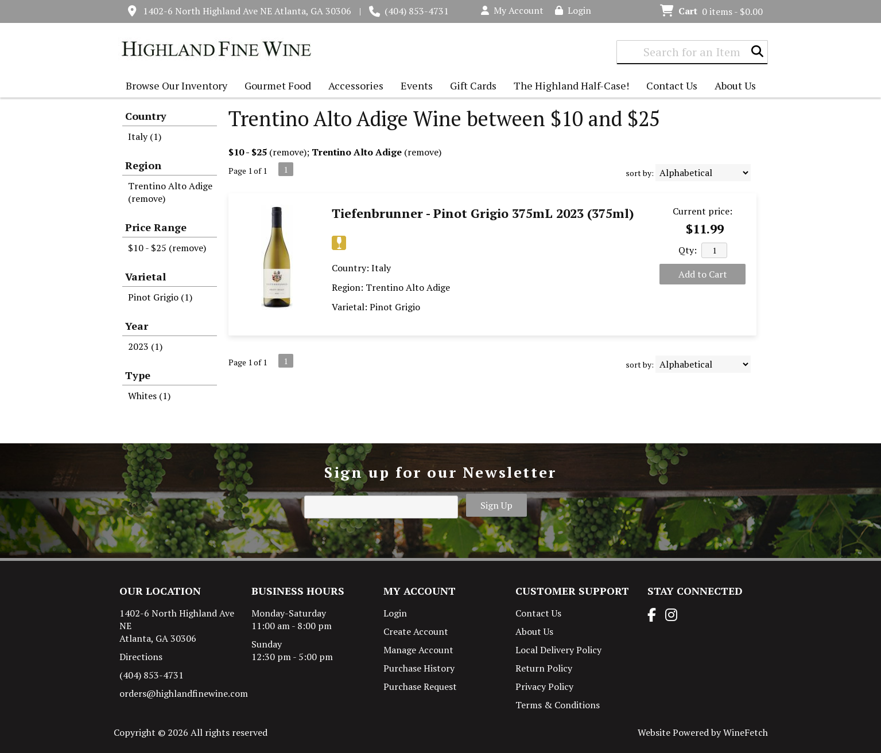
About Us (732, 87)
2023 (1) (145, 346)
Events (417, 85)
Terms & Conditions (557, 705)
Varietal (145, 276)
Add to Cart (702, 274)
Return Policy (543, 668)
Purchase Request (420, 686)
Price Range (156, 227)
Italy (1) (144, 136)
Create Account (415, 631)
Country (145, 116)
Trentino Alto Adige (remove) (170, 192)
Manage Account (418, 649)
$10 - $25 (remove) (167, 247)
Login (573, 10)
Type (137, 375)
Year (136, 326)
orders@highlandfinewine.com (183, 693)
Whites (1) (149, 395)
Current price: (702, 211)
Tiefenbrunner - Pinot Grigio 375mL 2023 (483, 213)
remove (288, 152)
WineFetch (745, 732)
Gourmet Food (275, 87)
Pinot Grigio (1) (160, 297)
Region (143, 165)
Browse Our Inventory (173, 87)
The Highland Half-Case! (571, 85)
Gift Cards (473, 85)
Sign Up (496, 505)
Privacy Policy (544, 686)
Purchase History (419, 668)
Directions (140, 656)
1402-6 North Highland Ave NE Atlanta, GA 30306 (247, 11)
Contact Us (671, 85)
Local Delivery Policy (558, 649)
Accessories (353, 87)
